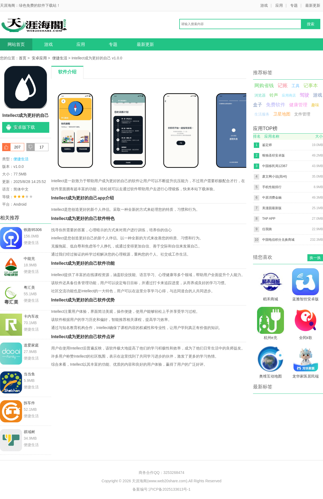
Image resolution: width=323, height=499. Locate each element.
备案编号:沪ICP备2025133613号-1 (161, 489)
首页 (22, 58)
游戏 (264, 5)
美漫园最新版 (272, 208)
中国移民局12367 (274, 166)
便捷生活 (59, 58)
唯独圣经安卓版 (273, 155)
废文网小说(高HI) (274, 176)
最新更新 (312, 5)
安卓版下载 (24, 127)
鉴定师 (267, 145)
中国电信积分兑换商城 (278, 240)
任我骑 (267, 229)
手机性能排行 (272, 187)
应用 (279, 5)
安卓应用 (39, 58)
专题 (294, 5)
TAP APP (268, 218)
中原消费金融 (272, 197)
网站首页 (16, 44)
